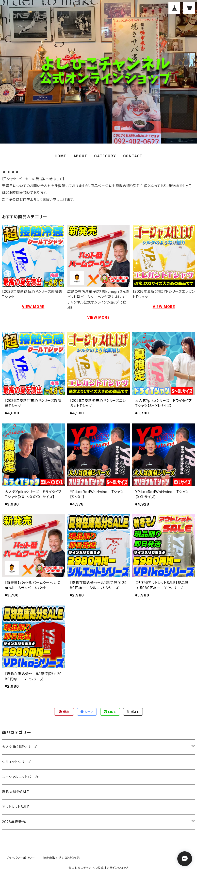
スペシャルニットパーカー (22, 777)
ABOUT (80, 156)
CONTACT (133, 156)
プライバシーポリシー (20, 858)
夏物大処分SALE (15, 792)
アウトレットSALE (16, 807)
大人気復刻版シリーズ (19, 747)
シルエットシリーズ (16, 762)
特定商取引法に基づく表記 (61, 858)
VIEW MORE (33, 307)
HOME (60, 156)
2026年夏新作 (14, 822)
